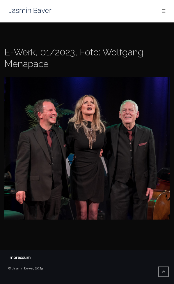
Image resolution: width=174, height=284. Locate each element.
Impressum (19, 257)
